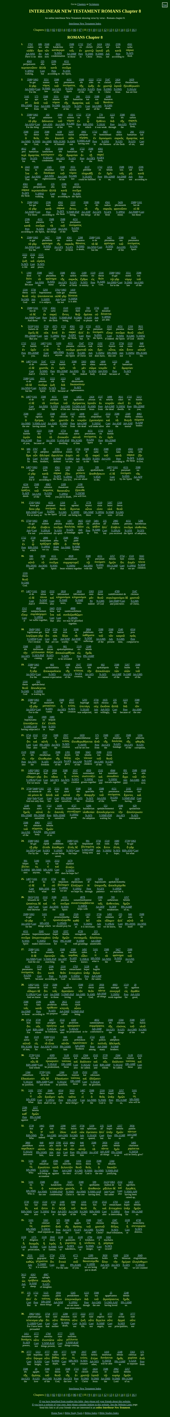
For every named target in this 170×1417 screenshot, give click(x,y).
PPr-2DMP (33, 352)
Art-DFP (100, 906)
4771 (75, 1255)
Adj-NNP (65, 639)
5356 (140, 735)
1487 (43, 343)
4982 (58, 840)
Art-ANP (85, 211)
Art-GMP (116, 674)
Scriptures (94, 4)
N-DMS (89, 53)
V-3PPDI (106, 316)
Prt (40, 53)
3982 (31, 1313)
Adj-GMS (63, 1135)
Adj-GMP (110, 406)
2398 (63, 1125)
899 (55, 1351)
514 (65, 629)
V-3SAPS (87, 176)
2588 (73, 949)
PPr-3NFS (45, 744)
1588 (66, 1160)
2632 (47, 148)
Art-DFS (90, 158)
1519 (92, 272)
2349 (127, 413)
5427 (47, 237)
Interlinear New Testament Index (85, 23)
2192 (100, 343)
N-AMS (71, 141)
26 (77, 1220)
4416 (79, 1037)
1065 (41, 1125)
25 (67, 984)
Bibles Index (91, 1413)
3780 (58, 1142)
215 (96, 931)
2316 (36, 131)
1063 (35, 79)
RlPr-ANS (127, 850)
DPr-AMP (66, 1064)
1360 (28, 272)
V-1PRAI (30, 780)
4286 (52, 1001)
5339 (91, 1125)
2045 (49, 949)
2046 (50, 1090)
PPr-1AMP (88, 656)
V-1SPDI (31, 639)
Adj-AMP (97, 1028)
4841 (38, 608)
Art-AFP (138, 476)
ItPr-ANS (48, 869)
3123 (106, 1182)
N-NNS (58, 53)
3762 (30, 44)
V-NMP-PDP (105, 815)
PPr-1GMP (112, 565)
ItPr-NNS (95, 958)
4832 (96, 1019)
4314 (132, 629)
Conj (42, 70)
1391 (50, 646)
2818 (63, 591)
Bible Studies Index (109, 1413)
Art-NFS (30, 674)
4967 (46, 1274)
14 (121, 29)
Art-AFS (60, 158)
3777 (55, 1313)
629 (134, 805)
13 (110, 29)
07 (80, 29)
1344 (28, 1072)
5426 (120, 202)
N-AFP (25, 493)
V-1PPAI (69, 458)
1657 (44, 752)
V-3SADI (91, 1135)
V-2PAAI (45, 530)
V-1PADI (140, 1265)
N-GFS (91, 89)
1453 (78, 396)
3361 (107, 44)
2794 (89, 1237)
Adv (47, 53)
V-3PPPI (75, 512)
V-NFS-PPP (88, 849)
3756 (33, 289)
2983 (45, 520)
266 (78, 96)
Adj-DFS (62, 1211)
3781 (57, 449)
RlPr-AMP (38, 1029)
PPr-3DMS (81, 1152)
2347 (114, 1220)
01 (48, 29)
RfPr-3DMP (59, 815)
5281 (100, 879)
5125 (45, 1292)
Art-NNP (76, 639)
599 (97, 467)
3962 (76, 537)
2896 (45, 537)
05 (69, 29)
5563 (45, 1220)
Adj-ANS (47, 124)
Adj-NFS (105, 709)
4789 (117, 591)
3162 (108, 1237)
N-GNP (88, 761)
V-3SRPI (41, 1264)
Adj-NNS (30, 53)
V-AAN (88, 317)
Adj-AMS (80, 1045)
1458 (44, 1160)
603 (52, 664)
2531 (30, 1255)
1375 (33, 1237)
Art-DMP (71, 53)
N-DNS (105, 141)
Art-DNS (88, 565)
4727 (73, 805)
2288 (108, 96)
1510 (72, 202)
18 (135, 984)
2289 (63, 484)
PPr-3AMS (65, 1046)
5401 (96, 520)
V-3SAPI (84, 709)
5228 (55, 931)
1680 (51, 716)
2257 (112, 556)
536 (89, 788)
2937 (78, 664)
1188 (62, 1201)
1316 (25, 289)
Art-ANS (29, 124)
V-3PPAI (29, 70)
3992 (83, 131)
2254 (109, 167)
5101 (48, 860)
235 (42, 61)
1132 (70, 1237)
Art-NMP (29, 211)
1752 (62, 1255)
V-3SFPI (82, 744)
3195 (80, 467)
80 (44, 449)
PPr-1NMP (26, 815)
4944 (112, 770)
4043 (29, 61)
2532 (87, 96)
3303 (83, 361)
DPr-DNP (46, 1301)
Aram (56, 546)
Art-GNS (56, 89)
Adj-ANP (128, 423)
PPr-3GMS (141, 352)
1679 (70, 860)
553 (38, 681)
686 (40, 44)
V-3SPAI (140, 335)
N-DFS (100, 157)
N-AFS (129, 53)
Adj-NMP (114, 601)
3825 (80, 520)
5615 (30, 897)
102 (47, 114)
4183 (102, 1037)
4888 (72, 608)
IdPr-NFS (73, 1360)
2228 (127, 1220)
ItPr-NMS (36, 869)
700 (88, 308)
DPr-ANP (72, 1100)
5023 (72, 1090)
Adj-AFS (104, 1265)
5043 (141, 556)
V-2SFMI (80, 493)
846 (31, 556)
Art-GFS (81, 89)
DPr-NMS (112, 352)
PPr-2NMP (30, 335)
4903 (115, 984)
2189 (84, 272)
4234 (25, 484)
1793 (75, 966)
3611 (140, 326)
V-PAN (140, 458)
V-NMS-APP (130, 1191)
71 (75, 502)
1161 (139, 202)
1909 (44, 716)
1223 (112, 114)
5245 (73, 1292)
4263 (33, 1274)
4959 (88, 770)
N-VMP (45, 458)
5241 (41, 931)
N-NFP (121, 1323)
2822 (64, 1001)
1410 (72, 289)
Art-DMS (111, 282)
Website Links (125, 1404)
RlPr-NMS (31, 1135)
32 (100, 1313)
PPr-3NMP (66, 798)
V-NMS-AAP (83, 140)
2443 (27, 167)
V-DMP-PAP (67, 994)
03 (59, 29)
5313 (38, 1351)
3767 (35, 449)
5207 (71, 131)
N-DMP (80, 940)
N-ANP (139, 422)
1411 (26, 1333)
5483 (133, 1142)
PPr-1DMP (109, 176)
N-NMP (57, 458)
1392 (95, 1072)
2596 (118, 44)
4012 (23, 148)
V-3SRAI (84, 959)
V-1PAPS (72, 617)
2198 (140, 449)
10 (94, 29)
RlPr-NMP (31, 512)
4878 (82, 897)
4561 (129, 44)
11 (99, 29)
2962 (116, 1368)
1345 (49, 167)
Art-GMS (45, 106)
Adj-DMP (96, 940)
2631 (58, 44)
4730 (138, 1220)
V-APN (65, 656)
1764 (48, 1333)
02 (53, 29)
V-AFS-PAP (38, 655)
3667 (105, 131)
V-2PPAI (54, 335)
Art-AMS (47, 141)
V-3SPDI (72, 298)
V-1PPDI (117, 888)
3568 (46, 44)
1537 (100, 396)
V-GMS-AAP (79, 406)
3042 (52, 1237)
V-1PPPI (90, 1264)
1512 (109, 326)
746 (121, 1313)
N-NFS (24, 264)
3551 (46, 79)
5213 (33, 343)
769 (113, 897)
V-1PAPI (58, 850)
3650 (104, 1255)
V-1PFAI (50, 1100)
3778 (112, 343)
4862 (72, 1142)
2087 (94, 1351)
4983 (92, 361)
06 (74, 29)
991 (87, 840)
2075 (54, 326)
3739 (88, 114)
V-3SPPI (45, 299)
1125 (41, 1255)
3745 (31, 502)
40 (96, 966)
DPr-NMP (88, 512)
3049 (31, 629)
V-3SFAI (96, 423)
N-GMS (56, 105)
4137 (87, 167)
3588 (71, 44)
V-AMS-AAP (30, 726)
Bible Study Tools (74, 1413)
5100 (58, 343)
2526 (76, 914)
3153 (49, 699)
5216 (26, 430)
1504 (121, 1019)
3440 (35, 788)
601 (65, 646)
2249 (26, 805)
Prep (80, 53)
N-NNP (141, 564)
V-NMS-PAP (49, 959)
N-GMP (127, 674)
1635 (105, 699)
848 (141, 343)
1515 (40, 254)
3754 (122, 556)
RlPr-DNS (88, 124)
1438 (59, 131)
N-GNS (69, 88)
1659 (131, 79)
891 (125, 770)
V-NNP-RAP (48, 1343)
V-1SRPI (31, 1323)
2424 (99, 44)
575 (36, 96)
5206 (140, 520)
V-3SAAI (131, 89)
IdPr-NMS (59, 352)
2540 (120, 629)
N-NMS (46, 88)
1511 (52, 1037)
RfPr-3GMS (59, 141)
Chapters (81, 4)
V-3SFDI (133, 1151)
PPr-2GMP (26, 440)
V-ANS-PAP (63, 440)
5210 (30, 326)
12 (105, 29)
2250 (126, 1255)
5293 (45, 289)
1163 (87, 914)
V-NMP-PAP (72, 211)
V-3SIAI (101, 124)
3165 (26, 96)
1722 (80, 44)
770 (101, 114)
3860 (27, 1142)
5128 (66, 1055)
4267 (51, 1019)
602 (103, 664)
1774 (63, 430)
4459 (51, 1142)
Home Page (57, 1413)
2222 (91, 79)
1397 (69, 520)
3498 (102, 361)
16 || (134, 29)
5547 (89, 44)
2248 (88, 646)
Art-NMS (29, 89)
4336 (61, 914)
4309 (73, 1019)
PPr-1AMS (26, 105)
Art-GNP (77, 761)
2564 (85, 1055)
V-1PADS (62, 923)
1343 (77, 378)
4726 (80, 931)
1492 (30, 770)
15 (127, 29)
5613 (23, 1274)
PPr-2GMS (75, 1265)
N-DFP (112, 906)
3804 (88, 629)
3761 (57, 289)
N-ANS (66, 70)
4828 (70, 556)
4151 (66, 61)
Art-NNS (36, 176)
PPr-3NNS (31, 565)
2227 (96, 413)
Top (165, 5)
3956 (54, 770)
